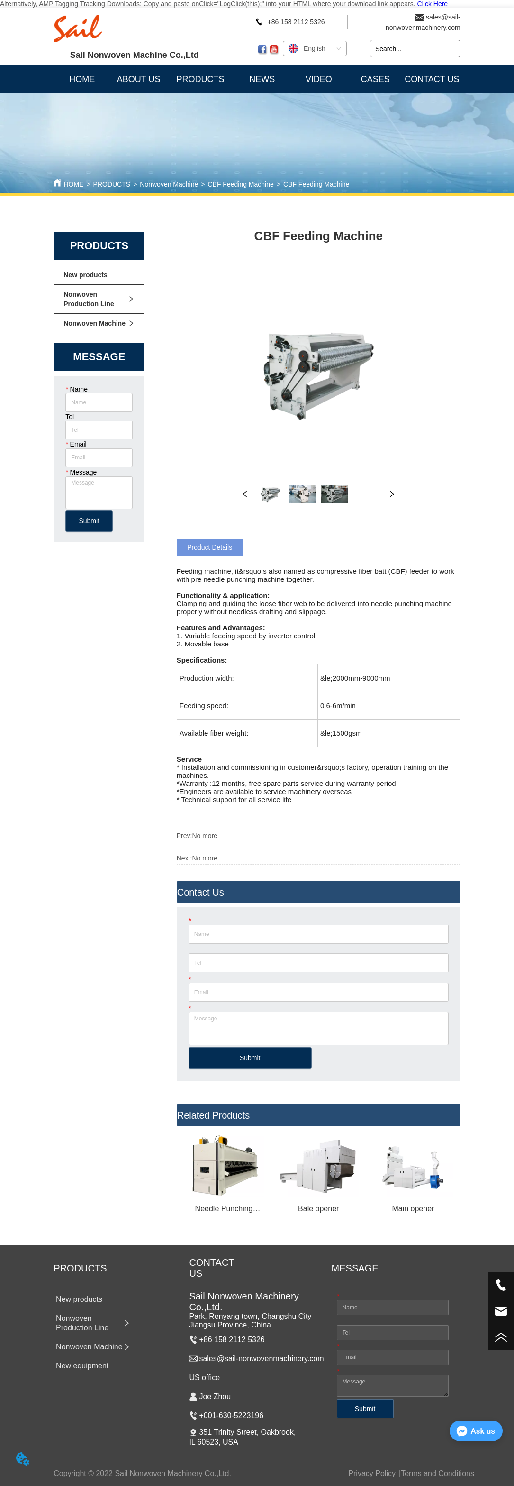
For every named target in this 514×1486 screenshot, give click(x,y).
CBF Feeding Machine (240, 184)
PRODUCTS (112, 184)
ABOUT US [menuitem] (139, 79)
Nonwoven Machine (169, 184)
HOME (73, 184)
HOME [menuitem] (82, 79)
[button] (200, 79)
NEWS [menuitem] (262, 79)
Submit (89, 520)
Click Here (432, 4)
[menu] (257, 79)
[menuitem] (200, 79)
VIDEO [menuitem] (319, 79)
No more (204, 836)
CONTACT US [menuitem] (432, 79)
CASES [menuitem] (375, 79)
